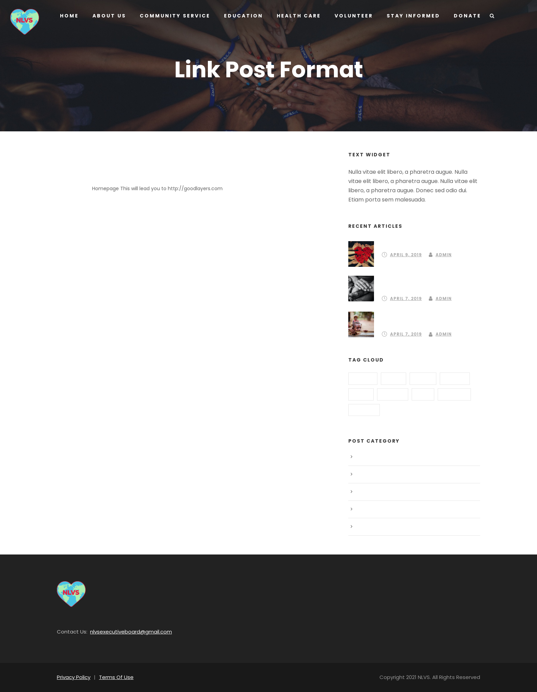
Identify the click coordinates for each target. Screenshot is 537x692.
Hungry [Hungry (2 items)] (392, 394)
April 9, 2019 (406, 254)
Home (69, 15)
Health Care (295, 15)
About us (108, 15)
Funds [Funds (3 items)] (422, 378)
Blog (362, 457)
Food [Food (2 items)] (393, 378)
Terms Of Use (112, 677)
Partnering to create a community (425, 244)
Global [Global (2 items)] (455, 378)
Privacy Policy (73, 677)
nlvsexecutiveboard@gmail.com (123, 632)
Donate (463, 15)
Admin (442, 254)
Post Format (371, 509)
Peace (365, 492)
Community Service (173, 15)
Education (240, 15)
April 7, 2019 (406, 298)
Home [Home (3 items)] (360, 394)
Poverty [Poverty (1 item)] (453, 394)
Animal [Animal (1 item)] (363, 378)
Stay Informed (411, 15)
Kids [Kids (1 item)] (422, 394)
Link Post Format (135, 175)
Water (364, 527)
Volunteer (351, 15)
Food (363, 474)
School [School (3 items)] (363, 410)
